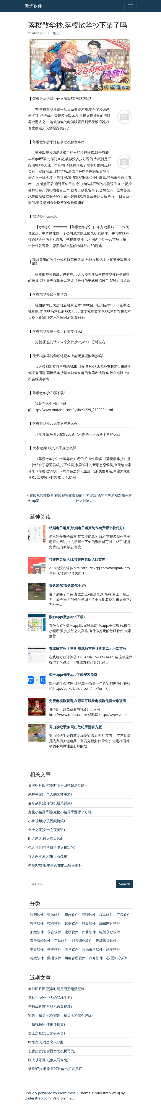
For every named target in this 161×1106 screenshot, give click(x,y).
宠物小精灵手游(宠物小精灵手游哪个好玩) (60, 812)
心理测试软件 (116, 958)
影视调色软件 (82, 940)
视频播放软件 (106, 940)
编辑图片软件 (109, 923)
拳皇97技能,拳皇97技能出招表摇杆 (55, 865)
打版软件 (89, 923)
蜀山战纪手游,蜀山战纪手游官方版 (75, 727)
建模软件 (71, 932)
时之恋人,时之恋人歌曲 (46, 838)
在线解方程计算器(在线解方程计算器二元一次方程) (88, 648)
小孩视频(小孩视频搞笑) (46, 820)
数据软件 (71, 923)
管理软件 (89, 914)
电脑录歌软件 (109, 932)
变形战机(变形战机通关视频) (50, 803)
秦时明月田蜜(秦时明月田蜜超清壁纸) (57, 785)
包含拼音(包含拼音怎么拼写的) (51, 847)
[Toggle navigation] (130, 6)
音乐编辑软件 (40, 940)
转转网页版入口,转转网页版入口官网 (77, 559)
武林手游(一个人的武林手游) (50, 794)
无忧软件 (33, 6)
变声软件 (54, 949)
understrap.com (38, 1098)
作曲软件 (89, 932)
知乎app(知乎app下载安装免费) (74, 674)
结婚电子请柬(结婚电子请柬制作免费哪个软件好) (86, 527)
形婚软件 (37, 932)
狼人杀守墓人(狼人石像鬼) (48, 856)
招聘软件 (54, 923)
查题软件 (54, 914)
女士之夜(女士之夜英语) (46, 829)
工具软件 (61, 940)
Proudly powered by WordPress (50, 1093)
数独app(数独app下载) (67, 617)
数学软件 (37, 923)
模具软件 (106, 914)
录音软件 (54, 932)
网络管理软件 (75, 958)
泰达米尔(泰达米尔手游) (67, 585)
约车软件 (113, 949)
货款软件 (37, 958)
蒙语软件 (54, 958)
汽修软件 (96, 958)
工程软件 (123, 914)
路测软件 (37, 914)
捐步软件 (71, 914)
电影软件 (37, 949)
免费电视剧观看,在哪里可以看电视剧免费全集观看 (87, 700)
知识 (56, 33)
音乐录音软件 (92, 949)
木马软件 (71, 949)
